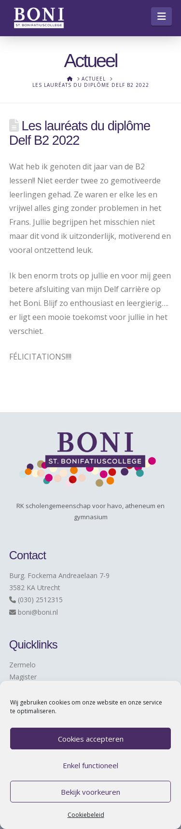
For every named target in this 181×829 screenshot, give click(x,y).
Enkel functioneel (90, 765)
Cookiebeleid (86, 815)
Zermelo (22, 664)
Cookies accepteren (91, 739)
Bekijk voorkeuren (90, 792)
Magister (23, 676)
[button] (161, 16)
